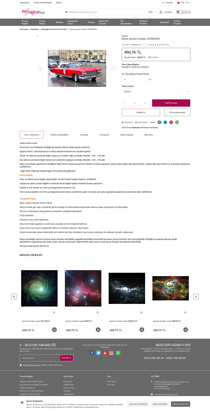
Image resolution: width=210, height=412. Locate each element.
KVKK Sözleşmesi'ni (31, 365)
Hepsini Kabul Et (180, 404)
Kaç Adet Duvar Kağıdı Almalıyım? (34, 384)
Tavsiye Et (127, 122)
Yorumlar (84, 134)
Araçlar (125, 36)
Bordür (59, 22)
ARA (145, 12)
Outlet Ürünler (177, 22)
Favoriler (168, 2)
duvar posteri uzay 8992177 (79, 321)
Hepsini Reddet (160, 404)
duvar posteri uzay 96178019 (36, 321)
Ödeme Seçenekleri (59, 134)
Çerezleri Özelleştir (138, 404)
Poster (91, 22)
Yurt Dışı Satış (69, 388)
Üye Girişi (111, 384)
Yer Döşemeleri (126, 22)
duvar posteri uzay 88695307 (167, 321)
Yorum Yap (165, 45)
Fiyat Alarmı (141, 122)
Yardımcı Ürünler (143, 22)
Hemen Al (141, 112)
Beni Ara (149, 134)
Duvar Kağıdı (25, 22)
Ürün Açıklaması (31, 134)
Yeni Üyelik (111, 381)
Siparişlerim (24, 2)
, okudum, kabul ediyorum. (41, 365)
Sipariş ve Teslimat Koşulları (31, 381)
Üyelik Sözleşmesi (27, 388)
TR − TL (183, 2)
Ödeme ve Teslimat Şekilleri (31, 391)
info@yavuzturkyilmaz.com (166, 394)
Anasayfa (24, 29)
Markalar (164, 22)
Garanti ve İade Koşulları (30, 394)
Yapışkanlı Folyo (73, 22)
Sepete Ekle (171, 103)
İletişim (59, 2)
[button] (41, 68)
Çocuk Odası (42, 22)
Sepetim (67, 391)
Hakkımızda (68, 384)
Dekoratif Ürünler (104, 22)
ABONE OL (66, 358)
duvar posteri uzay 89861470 (123, 321)
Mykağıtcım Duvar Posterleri (54, 29)
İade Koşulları (126, 134)
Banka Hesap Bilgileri (43, 2)
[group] (77, 68)
